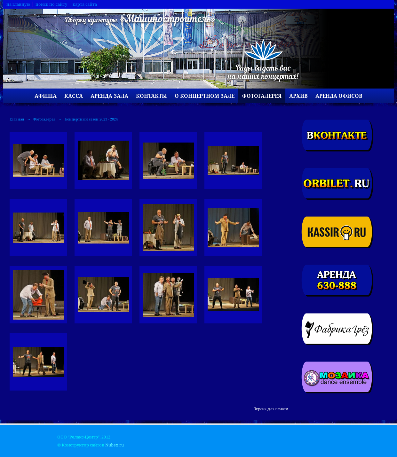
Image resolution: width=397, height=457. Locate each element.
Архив (298, 95)
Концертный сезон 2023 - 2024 (91, 119)
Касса (73, 95)
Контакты (151, 95)
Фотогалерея (262, 95)
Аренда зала (109, 95)
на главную (18, 4)
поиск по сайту (51, 4)
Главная (17, 119)
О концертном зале (204, 95)
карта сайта (85, 4)
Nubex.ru (114, 445)
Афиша (46, 95)
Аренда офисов (338, 95)
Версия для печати (270, 409)
